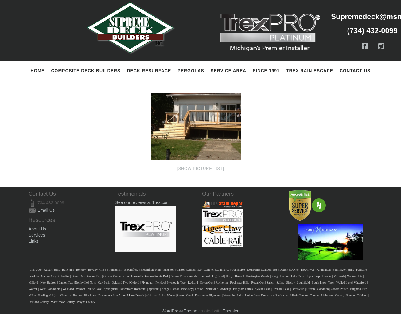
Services (37, 235)
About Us (37, 228)
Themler (230, 310)
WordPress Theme (179, 310)
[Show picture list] (200, 168)
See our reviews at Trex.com (142, 202)
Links (34, 241)
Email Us (46, 210)
